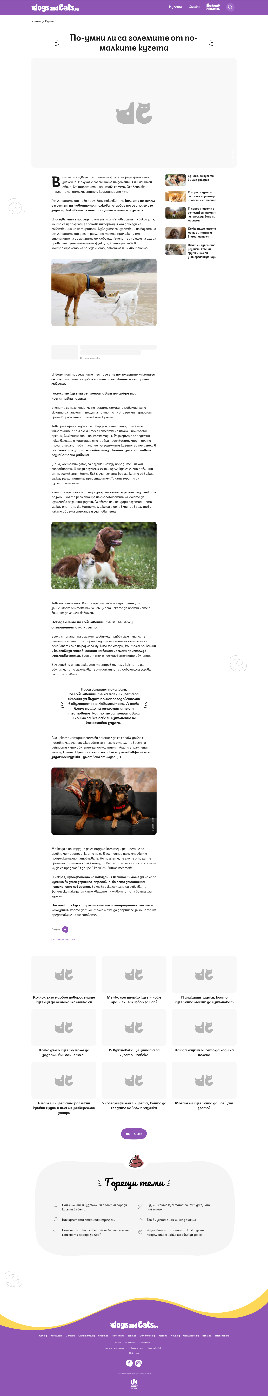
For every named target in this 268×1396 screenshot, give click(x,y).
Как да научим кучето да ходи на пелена (204, 1052)
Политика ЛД (154, 1347)
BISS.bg (206, 1335)
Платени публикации (114, 1347)
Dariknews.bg (147, 1335)
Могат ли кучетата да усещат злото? (204, 1105)
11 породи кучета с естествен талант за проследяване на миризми (202, 214)
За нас (118, 1342)
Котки (194, 6)
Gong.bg (70, 1335)
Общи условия (145, 1373)
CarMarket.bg (191, 1335)
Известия (134, 1353)
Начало (36, 21)
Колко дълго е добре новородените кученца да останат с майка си (64, 999)
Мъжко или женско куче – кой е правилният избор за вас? (134, 999)
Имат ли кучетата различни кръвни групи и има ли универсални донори (202, 251)
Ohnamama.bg (86, 1335)
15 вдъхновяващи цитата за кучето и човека (134, 1052)
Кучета (175, 6)
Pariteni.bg (118, 1335)
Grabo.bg (103, 1335)
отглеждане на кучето (64, 939)
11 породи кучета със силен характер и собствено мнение (202, 196)
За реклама (130, 1342)
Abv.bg (43, 1335)
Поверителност (136, 1347)
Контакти (144, 1342)
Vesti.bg (162, 1335)
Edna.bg (132, 1335)
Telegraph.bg (222, 1335)
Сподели (59, 928)
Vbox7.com (56, 1335)
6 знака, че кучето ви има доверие (201, 177)
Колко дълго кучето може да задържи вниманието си (202, 232)
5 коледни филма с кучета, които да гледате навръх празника (134, 1105)
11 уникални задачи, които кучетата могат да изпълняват (204, 999)
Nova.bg (175, 1335)
